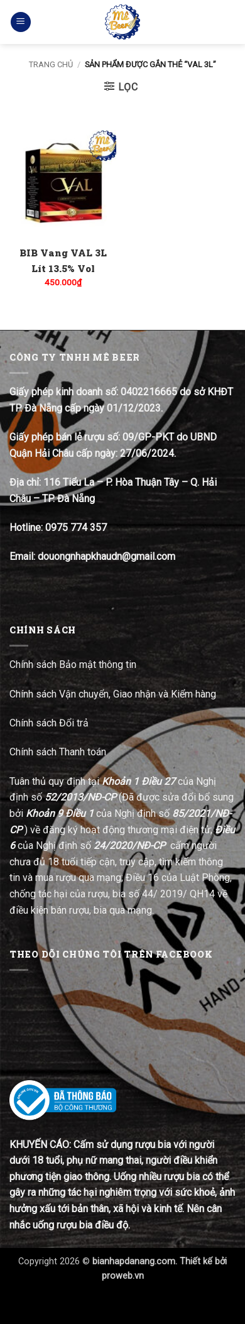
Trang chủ (51, 64)
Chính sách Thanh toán (57, 752)
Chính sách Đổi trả (50, 723)
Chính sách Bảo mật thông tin (72, 664)
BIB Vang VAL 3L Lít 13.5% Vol (63, 260)
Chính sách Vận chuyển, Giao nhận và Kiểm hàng (112, 694)
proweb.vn (123, 1276)
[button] (21, 22)
